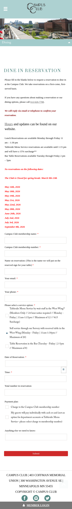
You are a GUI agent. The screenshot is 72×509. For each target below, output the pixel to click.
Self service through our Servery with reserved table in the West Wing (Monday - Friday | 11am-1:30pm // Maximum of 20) (37, 332)
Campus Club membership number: (23, 247)
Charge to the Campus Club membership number (35, 407)
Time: (8, 372)
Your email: (11, 278)
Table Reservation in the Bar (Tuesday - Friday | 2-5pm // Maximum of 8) (37, 346)
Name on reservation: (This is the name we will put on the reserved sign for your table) (32, 262)
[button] (63, 370)
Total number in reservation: (18, 385)
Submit (36, 453)
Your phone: (11, 291)
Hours (9, 124)
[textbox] (35, 240)
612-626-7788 (37, 102)
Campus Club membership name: (21, 233)
